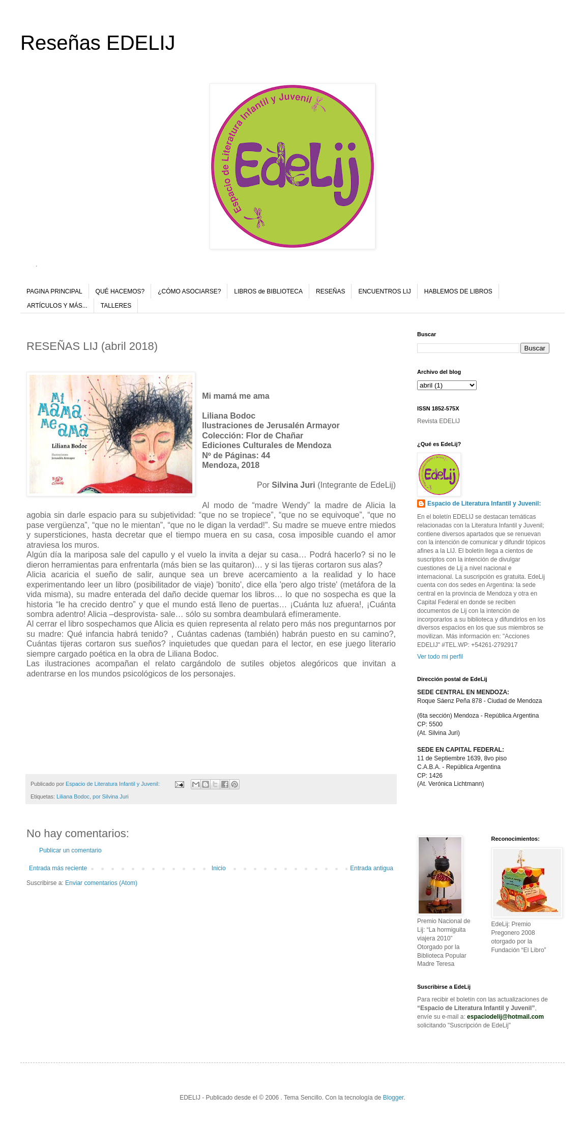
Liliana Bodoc (73, 796)
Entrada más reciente (58, 868)
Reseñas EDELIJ (97, 43)
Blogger (393, 1097)
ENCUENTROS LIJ (384, 291)
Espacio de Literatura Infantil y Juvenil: (484, 503)
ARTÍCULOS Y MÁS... (57, 305)
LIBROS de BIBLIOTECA (268, 291)
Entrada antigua (371, 868)
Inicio (219, 868)
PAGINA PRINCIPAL (54, 291)
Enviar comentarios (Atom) (101, 883)
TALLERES (116, 305)
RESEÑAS (330, 291)
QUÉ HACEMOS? (120, 291)
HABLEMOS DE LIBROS (458, 291)
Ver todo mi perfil (440, 656)
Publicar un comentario (70, 850)
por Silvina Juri (111, 796)
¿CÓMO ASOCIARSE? (189, 291)
